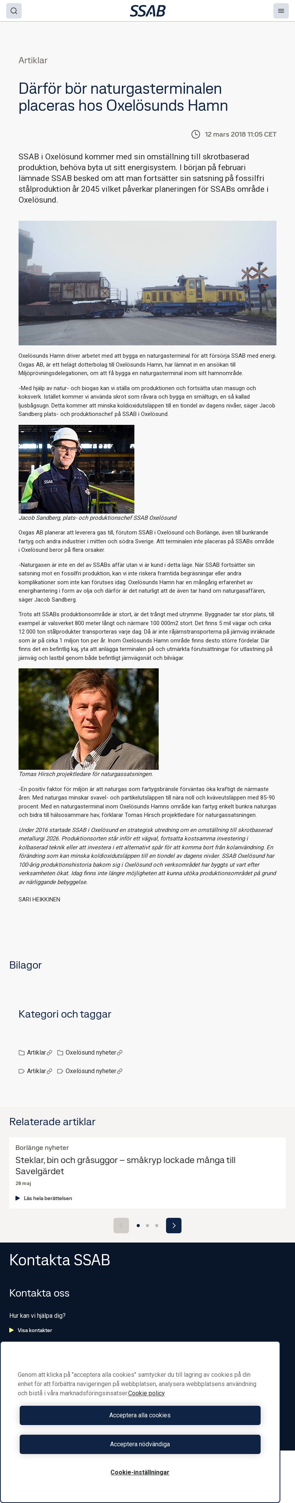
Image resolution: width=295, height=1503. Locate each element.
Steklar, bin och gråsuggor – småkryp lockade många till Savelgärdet (125, 1166)
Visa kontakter (30, 1330)
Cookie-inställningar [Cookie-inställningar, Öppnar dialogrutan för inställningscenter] (140, 1472)
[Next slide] (173, 1225)
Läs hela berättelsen (43, 1198)
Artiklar (40, 1052)
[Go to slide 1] (138, 1225)
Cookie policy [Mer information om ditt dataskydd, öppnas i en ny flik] (146, 1393)
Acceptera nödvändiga (140, 1444)
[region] (140, 1422)
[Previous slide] (121, 1225)
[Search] (14, 11)
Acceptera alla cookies (140, 1415)
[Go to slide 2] (147, 1225)
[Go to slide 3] (156, 1225)
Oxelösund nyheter (94, 1052)
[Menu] (281, 11)
